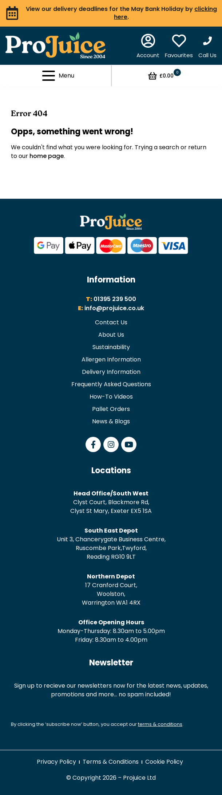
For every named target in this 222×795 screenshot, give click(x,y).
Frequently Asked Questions (111, 384)
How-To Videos (111, 396)
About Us (111, 335)
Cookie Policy (164, 762)
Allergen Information (111, 359)
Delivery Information (111, 372)
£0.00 (164, 76)
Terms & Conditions (111, 762)
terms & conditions (160, 724)
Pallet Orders (111, 409)
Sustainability (111, 347)
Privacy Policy (56, 762)
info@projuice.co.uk (114, 308)
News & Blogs (111, 421)
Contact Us (111, 322)
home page (46, 156)
